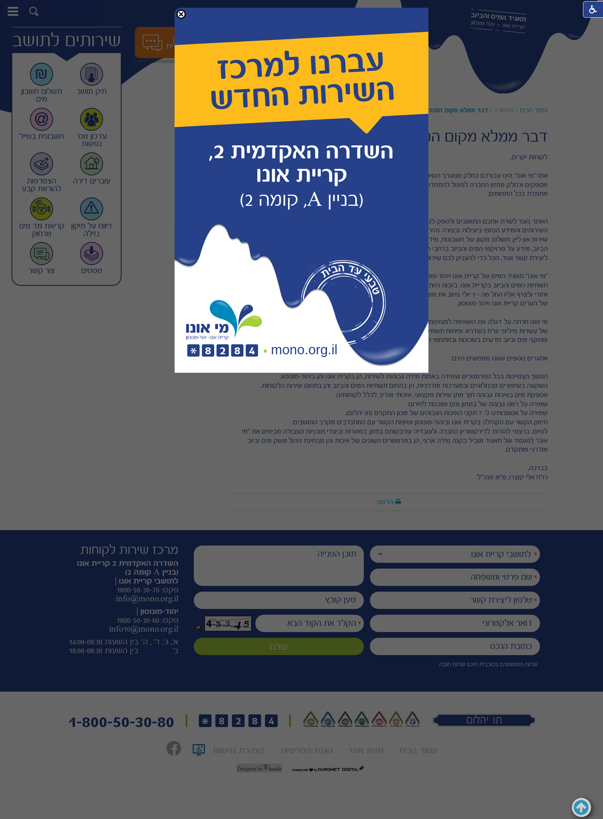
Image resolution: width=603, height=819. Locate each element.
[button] (181, 14)
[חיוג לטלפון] (222, 351)
